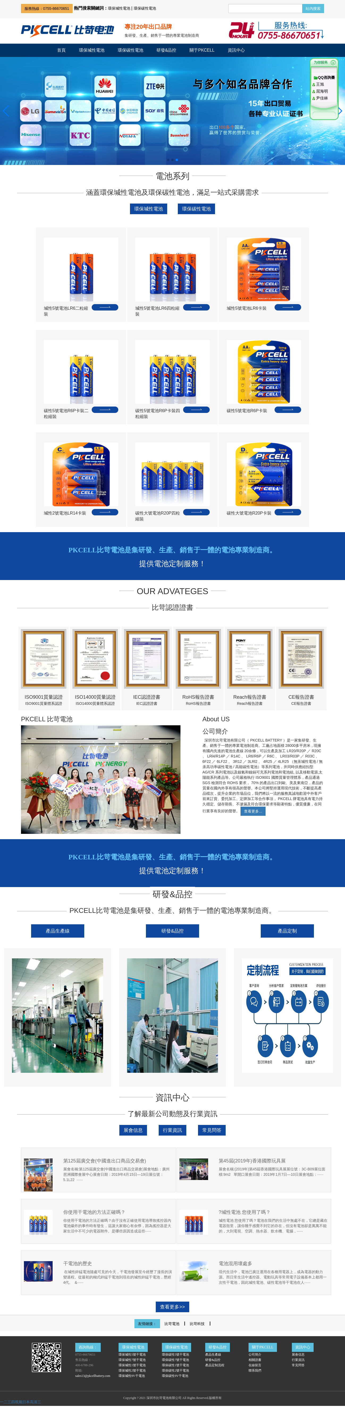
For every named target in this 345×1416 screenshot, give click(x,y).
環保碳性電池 (145, 8)
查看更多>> (172, 1307)
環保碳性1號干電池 (175, 1365)
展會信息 (133, 1130)
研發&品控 (166, 50)
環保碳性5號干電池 (175, 1354)
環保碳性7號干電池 (175, 1360)
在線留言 (255, 1365)
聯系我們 (255, 1370)
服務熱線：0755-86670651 (46, 8)
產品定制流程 (214, 1365)
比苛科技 (197, 1324)
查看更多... (253, 811)
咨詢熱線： (88, 1347)
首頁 (61, 50)
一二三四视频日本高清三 (20, 1402)
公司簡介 (255, 1354)
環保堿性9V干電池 (132, 1376)
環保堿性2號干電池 (132, 1370)
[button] (6, 111)
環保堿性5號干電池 (132, 1354)
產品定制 (287, 931)
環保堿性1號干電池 (132, 1365)
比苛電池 (172, 1324)
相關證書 (255, 1360)
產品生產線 (58, 931)
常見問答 (211, 1130)
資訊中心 (236, 50)
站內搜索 (313, 8)
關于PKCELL (202, 50)
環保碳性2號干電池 (175, 1370)
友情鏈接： (147, 1324)
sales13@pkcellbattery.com (92, 1376)
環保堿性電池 (119, 8)
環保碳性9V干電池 (175, 1376)
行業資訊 (172, 1130)
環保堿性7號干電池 (132, 1360)
